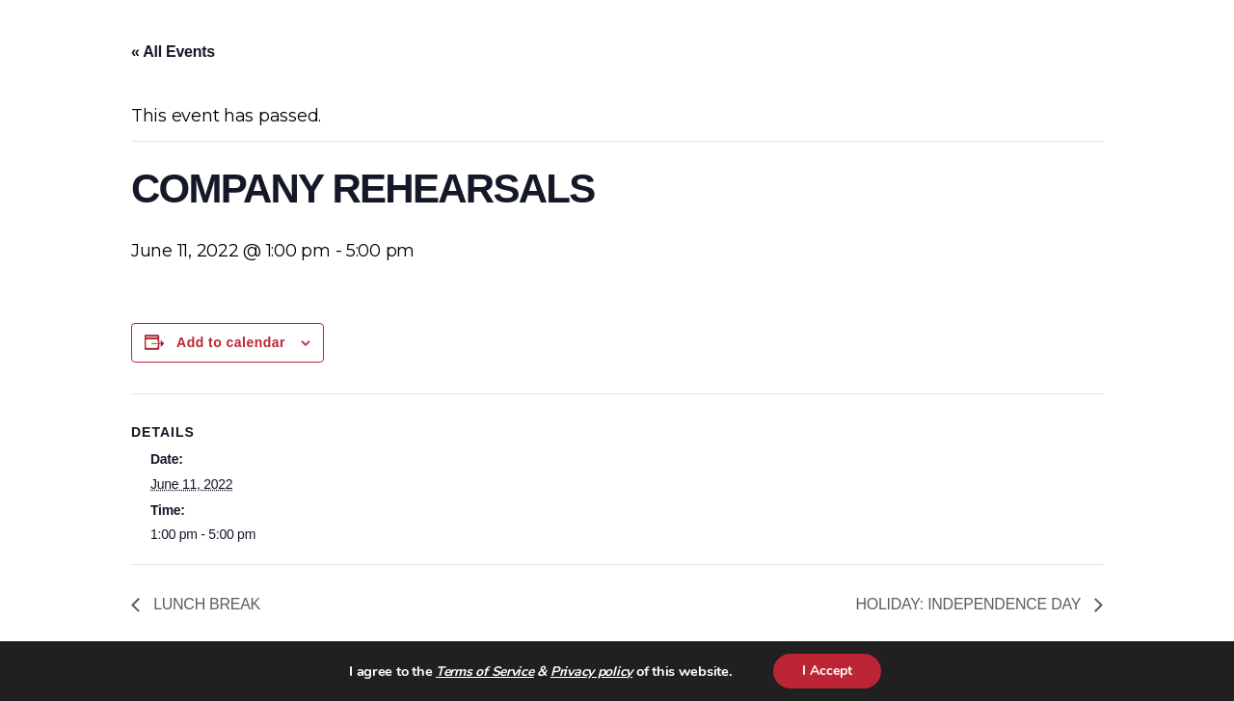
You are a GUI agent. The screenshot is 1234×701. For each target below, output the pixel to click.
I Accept (827, 670)
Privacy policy (591, 671)
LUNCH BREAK (204, 604)
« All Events (173, 51)
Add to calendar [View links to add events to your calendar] (230, 342)
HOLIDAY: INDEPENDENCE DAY (971, 604)
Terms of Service (485, 671)
